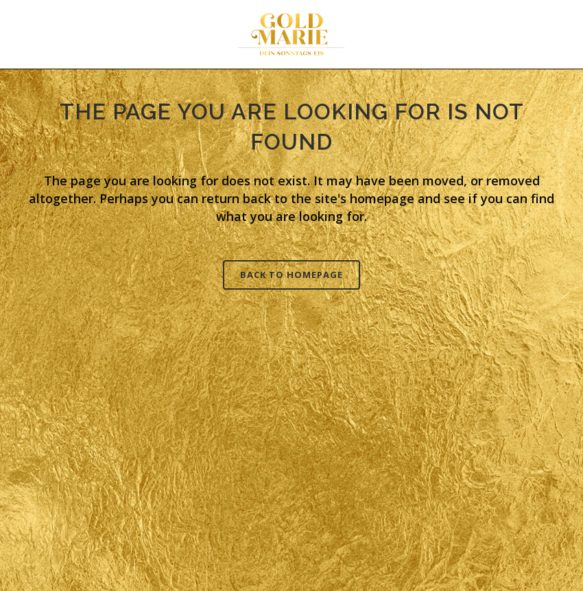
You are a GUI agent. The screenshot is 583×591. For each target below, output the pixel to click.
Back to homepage (291, 274)
